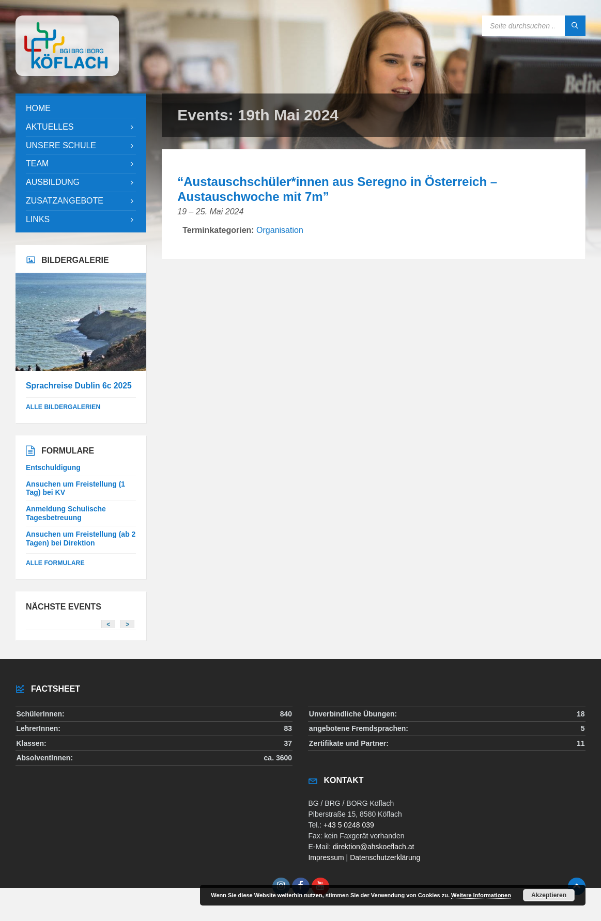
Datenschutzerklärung (385, 857)
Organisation (279, 230)
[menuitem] (81, 109)
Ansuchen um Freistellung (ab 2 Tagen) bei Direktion (80, 538)
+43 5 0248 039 (348, 825)
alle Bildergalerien (63, 407)
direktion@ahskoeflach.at (373, 846)
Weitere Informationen (481, 895)
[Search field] (533, 25)
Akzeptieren (548, 895)
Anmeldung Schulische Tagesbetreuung (66, 513)
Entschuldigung (53, 467)
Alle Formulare (55, 563)
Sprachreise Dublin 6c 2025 (79, 385)
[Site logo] (67, 73)
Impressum (326, 857)
